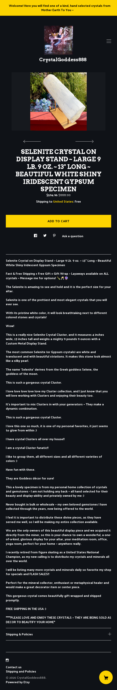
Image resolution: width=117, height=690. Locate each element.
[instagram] (7, 660)
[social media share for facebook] (35, 234)
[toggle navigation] (109, 41)
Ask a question (72, 235)
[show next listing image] (84, 140)
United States (63, 201)
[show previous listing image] (33, 140)
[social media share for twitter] (45, 234)
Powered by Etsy (18, 682)
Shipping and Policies (21, 671)
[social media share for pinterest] (54, 234)
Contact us (14, 667)
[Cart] (106, 677)
